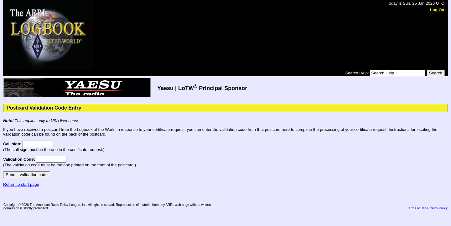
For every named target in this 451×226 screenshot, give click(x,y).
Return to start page (21, 184)
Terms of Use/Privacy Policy (427, 208)
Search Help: (357, 73)
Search (435, 73)
